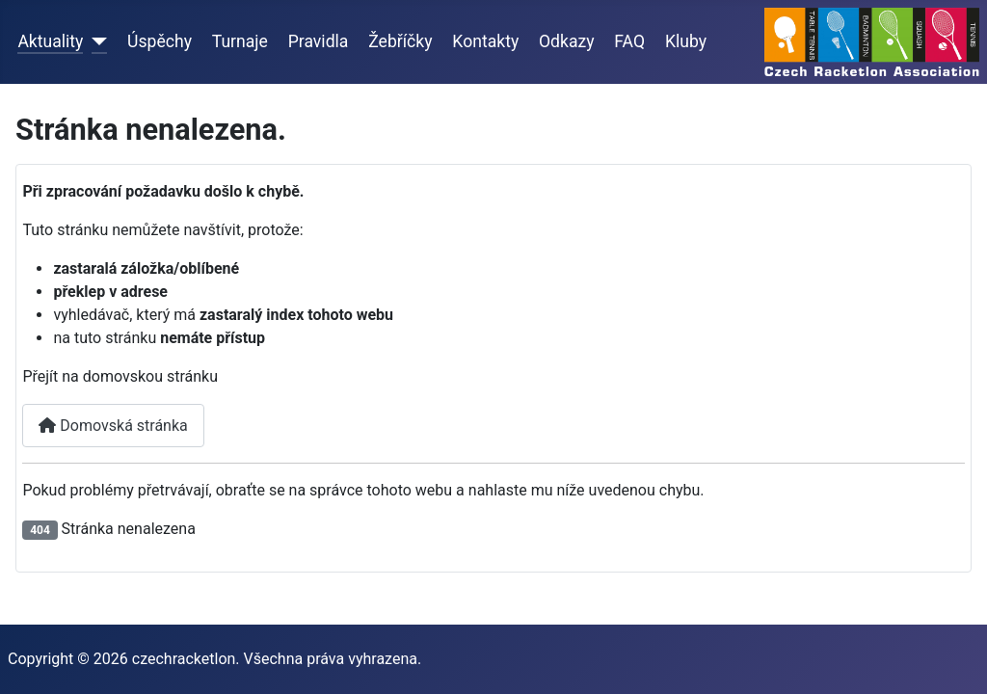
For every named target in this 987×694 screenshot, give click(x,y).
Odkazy (567, 41)
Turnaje (240, 41)
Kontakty (485, 41)
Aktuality (50, 41)
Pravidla (318, 41)
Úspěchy (159, 41)
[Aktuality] (95, 41)
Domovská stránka (113, 425)
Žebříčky (400, 41)
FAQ (629, 41)
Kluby (686, 41)
